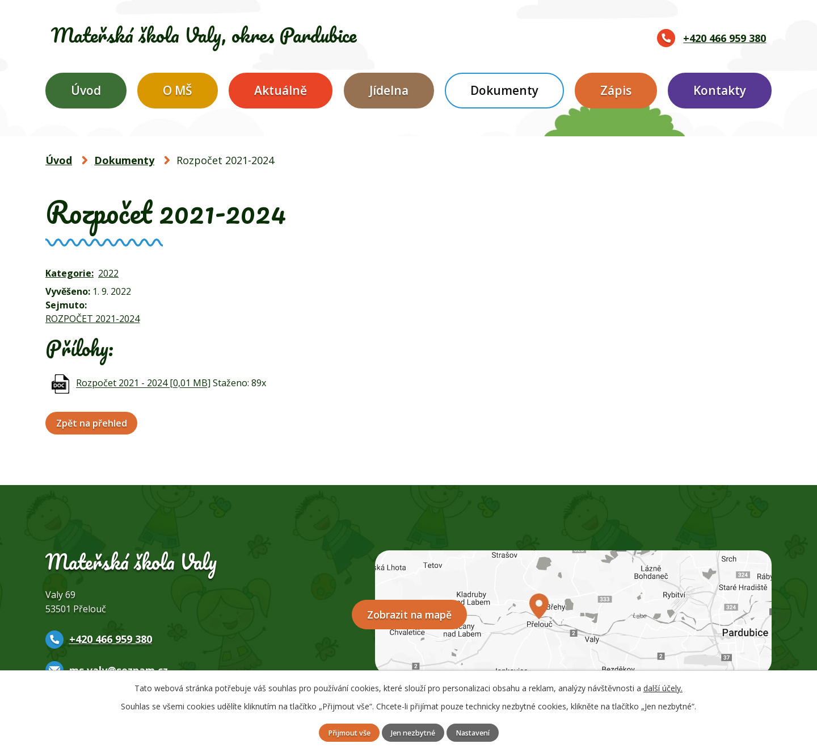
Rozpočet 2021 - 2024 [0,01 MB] (143, 383)
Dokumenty (504, 90)
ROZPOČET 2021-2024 (92, 318)
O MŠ (177, 90)
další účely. (663, 687)
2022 (108, 273)
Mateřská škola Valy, (239, 35)
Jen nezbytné (413, 732)
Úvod (86, 90)
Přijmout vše (342, 732)
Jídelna (388, 90)
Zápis (615, 90)
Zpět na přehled (94, 423)
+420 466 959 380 (724, 38)
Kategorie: (69, 273)
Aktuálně (280, 90)
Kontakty (719, 90)
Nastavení (480, 732)
